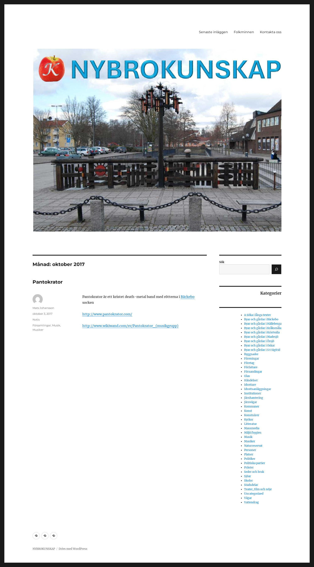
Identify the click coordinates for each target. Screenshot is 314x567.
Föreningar (251, 358)
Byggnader (251, 354)
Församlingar (42, 325)
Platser (248, 454)
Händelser (251, 380)
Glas (247, 376)
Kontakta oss (270, 32)
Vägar (248, 498)
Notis (36, 319)
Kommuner (251, 406)
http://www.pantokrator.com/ (107, 314)
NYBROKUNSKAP (44, 549)
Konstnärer (251, 415)
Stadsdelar (251, 485)
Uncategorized (253, 493)
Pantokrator (48, 282)
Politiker (249, 459)
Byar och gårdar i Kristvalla (262, 332)
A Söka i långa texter (257, 315)
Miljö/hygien (252, 432)
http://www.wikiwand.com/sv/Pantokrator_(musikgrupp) (130, 326)
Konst (248, 411)
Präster (249, 467)
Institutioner (252, 393)
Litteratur (250, 424)
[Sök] (276, 269)
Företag (249, 363)
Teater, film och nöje (258, 489)
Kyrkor (248, 419)
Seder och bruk (254, 472)
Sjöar (247, 476)
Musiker (38, 329)
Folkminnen (244, 32)
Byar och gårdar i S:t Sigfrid (262, 350)
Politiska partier (254, 463)
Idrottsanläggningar (257, 389)
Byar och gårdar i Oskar (259, 345)
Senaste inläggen (213, 32)
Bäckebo (188, 297)
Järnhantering (253, 398)
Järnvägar (250, 402)
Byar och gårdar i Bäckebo (261, 319)
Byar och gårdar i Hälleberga (262, 324)
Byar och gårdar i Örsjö (259, 341)
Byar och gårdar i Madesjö (261, 337)
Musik (56, 325)
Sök (221, 262)
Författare (250, 367)
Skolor (248, 480)
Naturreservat (253, 446)
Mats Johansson (43, 308)
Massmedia (251, 428)
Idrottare (250, 385)
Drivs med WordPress (73, 549)
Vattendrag (251, 502)
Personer (250, 450)
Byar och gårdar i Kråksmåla (262, 328)
